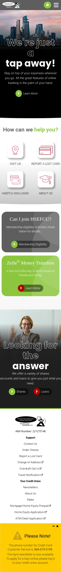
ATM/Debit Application (29, 518)
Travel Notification (29, 475)
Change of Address (29, 462)
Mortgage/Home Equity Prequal (29, 505)
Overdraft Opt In (29, 468)
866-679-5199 (43, 549)
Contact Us (30, 443)
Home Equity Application (29, 512)
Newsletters (30, 487)
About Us (30, 493)
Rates (30, 499)
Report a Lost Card (30, 456)
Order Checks (30, 450)
